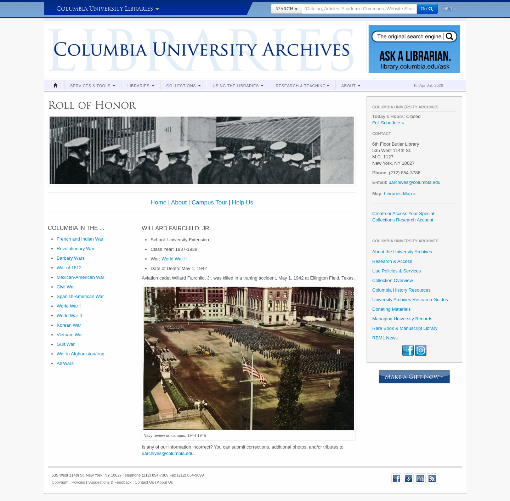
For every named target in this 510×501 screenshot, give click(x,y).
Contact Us (144, 482)
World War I (69, 306)
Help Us (242, 202)
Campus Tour (209, 202)
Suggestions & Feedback (109, 482)
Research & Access (392, 261)
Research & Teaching (302, 86)
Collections (183, 86)
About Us (165, 482)
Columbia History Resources (401, 290)
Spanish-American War (80, 296)
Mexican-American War (80, 277)
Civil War (66, 286)
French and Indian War (80, 239)
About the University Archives (402, 251)
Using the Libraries (238, 86)
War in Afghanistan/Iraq (80, 353)
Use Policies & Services (396, 271)
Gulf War (66, 344)
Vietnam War (70, 334)
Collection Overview (392, 280)
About (351, 86)
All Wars (65, 363)
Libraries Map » (400, 193)
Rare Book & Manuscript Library (404, 328)
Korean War (69, 325)
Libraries (141, 86)
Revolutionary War (75, 248)
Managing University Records (402, 318)
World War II (69, 315)
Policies (78, 482)
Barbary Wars (71, 258)
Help (450, 8)
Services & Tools (92, 86)
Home (158, 202)
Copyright (60, 482)
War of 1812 (69, 267)
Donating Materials (391, 309)
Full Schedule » (388, 122)
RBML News (385, 337)
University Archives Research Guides (410, 299)
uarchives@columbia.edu (167, 453)
